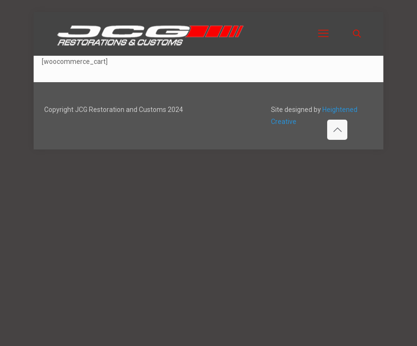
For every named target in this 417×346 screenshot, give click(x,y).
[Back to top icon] (337, 130)
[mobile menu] (323, 33)
